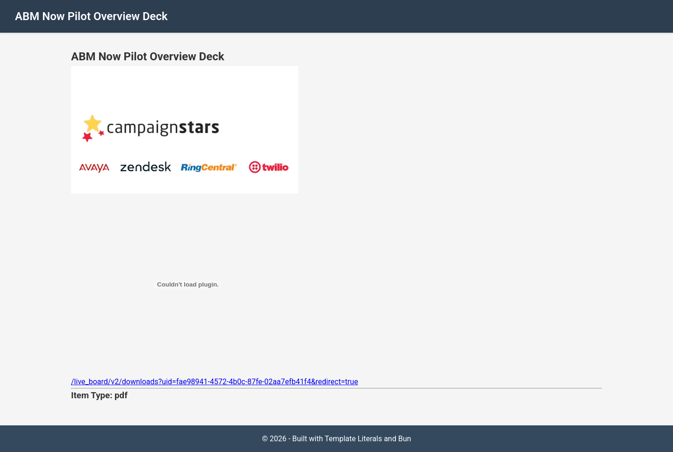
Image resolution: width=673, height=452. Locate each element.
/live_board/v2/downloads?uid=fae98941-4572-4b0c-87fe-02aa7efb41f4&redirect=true (214, 381)
